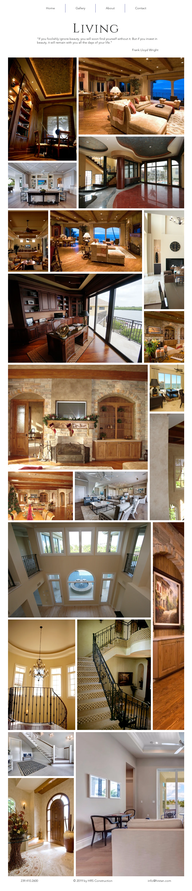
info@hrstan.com (159, 881)
